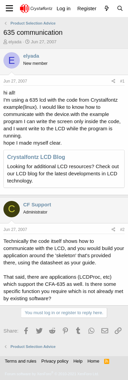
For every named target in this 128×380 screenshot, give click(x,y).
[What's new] (106, 8)
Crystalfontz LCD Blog (36, 157)
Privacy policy (54, 361)
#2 (122, 229)
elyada (15, 41)
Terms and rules (20, 361)
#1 (122, 81)
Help (78, 361)
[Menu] (9, 8)
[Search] (120, 8)
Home (93, 361)
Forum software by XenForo (52, 374)
